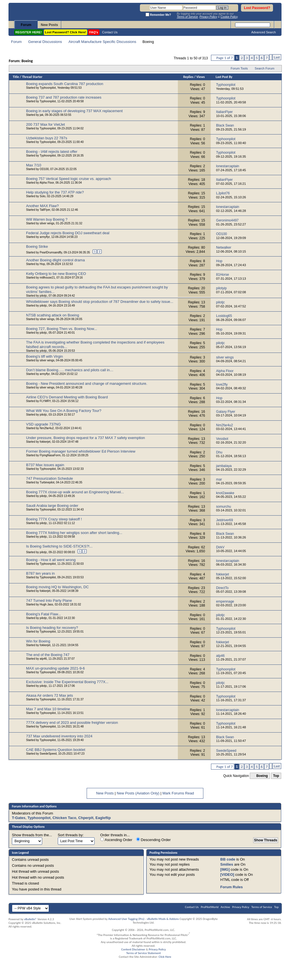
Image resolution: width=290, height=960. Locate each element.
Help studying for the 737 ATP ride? (55, 192)
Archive (225, 907)
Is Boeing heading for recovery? (52, 627)
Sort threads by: (71, 835)
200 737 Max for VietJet (45, 124)
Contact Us (110, 32)
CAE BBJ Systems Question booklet (55, 750)
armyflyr (45, 236)
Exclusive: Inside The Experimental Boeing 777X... (67, 682)
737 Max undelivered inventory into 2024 (59, 736)
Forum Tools (239, 68)
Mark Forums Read (178, 793)
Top (276, 776)
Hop (42, 264)
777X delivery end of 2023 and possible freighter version (72, 722)
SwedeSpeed (48, 753)
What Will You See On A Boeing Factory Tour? (63, 411)
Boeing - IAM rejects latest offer (51, 151)
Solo (42, 196)
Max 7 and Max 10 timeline (48, 709)
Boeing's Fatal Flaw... (43, 614)
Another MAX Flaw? (42, 206)
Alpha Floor (47, 182)
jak (41, 114)
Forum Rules (231, 887)
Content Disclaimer (133, 949)
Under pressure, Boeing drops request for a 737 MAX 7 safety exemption (85, 438)
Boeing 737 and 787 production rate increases (63, 97)
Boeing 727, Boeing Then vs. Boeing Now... (61, 329)
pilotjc (43, 295)
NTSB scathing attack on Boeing (52, 315)
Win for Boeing (38, 641)
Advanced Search (263, 32)
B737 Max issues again (45, 465)
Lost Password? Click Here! (65, 32)
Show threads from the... (32, 835)
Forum (26, 25)
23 (203, 588)
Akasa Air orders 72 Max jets (49, 695)
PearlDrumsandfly (51, 252)
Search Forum (264, 68)
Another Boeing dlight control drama (55, 260)
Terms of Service (261, 907)
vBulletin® (30, 919)
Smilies (226, 864)
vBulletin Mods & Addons (163, 919)
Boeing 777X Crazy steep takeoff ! (54, 519)
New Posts (49, 25)
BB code (227, 859)
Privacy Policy (240, 907)
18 (203, 180)
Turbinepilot (47, 482)
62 (203, 547)
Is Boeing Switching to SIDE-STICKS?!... (59, 546)
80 (203, 247)
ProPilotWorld (210, 907)
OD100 (44, 169)
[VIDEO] (227, 874)
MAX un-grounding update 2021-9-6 (55, 668)
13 (203, 302)
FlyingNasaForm (50, 455)
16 (203, 412)
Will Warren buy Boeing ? (46, 219)
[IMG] (225, 869)
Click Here (165, 957)
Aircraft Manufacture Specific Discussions (102, 42)
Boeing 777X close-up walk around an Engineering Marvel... (75, 492)
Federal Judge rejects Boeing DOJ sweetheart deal (67, 233)
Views (200, 77)
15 (203, 193)
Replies (188, 77)
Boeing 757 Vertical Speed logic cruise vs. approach (68, 179)
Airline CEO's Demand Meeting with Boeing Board (67, 397)
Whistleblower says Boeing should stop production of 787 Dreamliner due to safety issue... (99, 301)
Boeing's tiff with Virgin (44, 356)
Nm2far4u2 (47, 428)
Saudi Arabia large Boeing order (52, 505)
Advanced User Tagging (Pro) (126, 919)
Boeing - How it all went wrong (51, 560)
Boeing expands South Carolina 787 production (64, 84)
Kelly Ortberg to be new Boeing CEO (56, 274)
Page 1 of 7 (224, 58)
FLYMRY (45, 401)
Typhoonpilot (48, 87)
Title (16, 77)
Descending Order (153, 839)
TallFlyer (45, 209)
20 (203, 288)
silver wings (47, 223)
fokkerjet (45, 441)
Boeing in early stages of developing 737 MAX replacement (74, 111)
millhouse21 (47, 277)
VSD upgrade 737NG (43, 424)
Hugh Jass (46, 604)
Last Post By (224, 77)
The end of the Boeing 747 (47, 655)
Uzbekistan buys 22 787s (46, 138)
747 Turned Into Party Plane (49, 600)
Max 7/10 (33, 165)
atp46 (43, 658)
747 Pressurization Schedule (49, 478)
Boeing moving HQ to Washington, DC (57, 587)
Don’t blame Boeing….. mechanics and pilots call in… (70, 370)
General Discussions (45, 42)
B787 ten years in (40, 573)
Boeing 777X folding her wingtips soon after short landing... (74, 533)
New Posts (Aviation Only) (138, 793)
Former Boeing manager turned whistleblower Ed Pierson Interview (80, 451)
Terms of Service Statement (143, 953)
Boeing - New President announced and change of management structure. (86, 383)
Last (277, 57)
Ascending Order (116, 839)
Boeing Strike (37, 246)
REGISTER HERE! (28, 32)
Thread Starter (32, 77)
